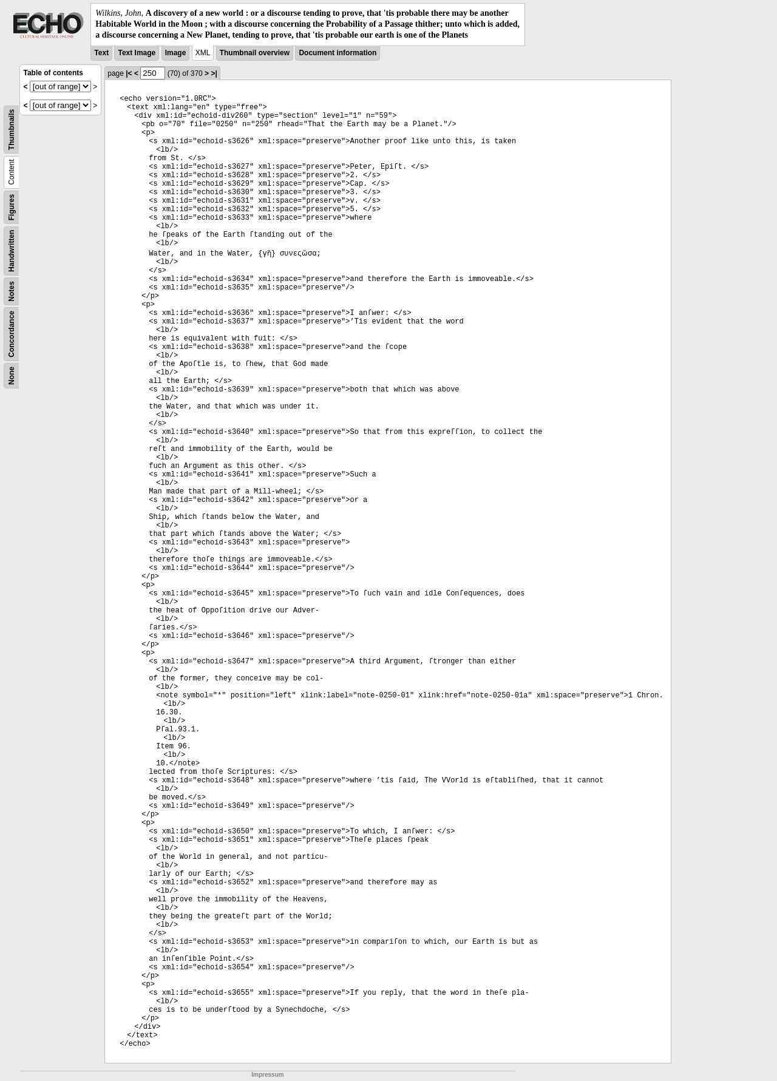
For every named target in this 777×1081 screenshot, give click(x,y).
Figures (11, 207)
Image (175, 53)
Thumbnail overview (255, 53)
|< (129, 73)
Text (101, 53)
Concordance (11, 334)
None (11, 376)
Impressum (267, 1074)
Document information (337, 53)
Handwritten (11, 250)
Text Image (136, 53)
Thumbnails (11, 129)
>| (214, 73)
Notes (11, 291)
